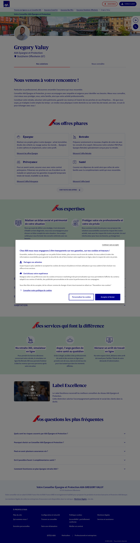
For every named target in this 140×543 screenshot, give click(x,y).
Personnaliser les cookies (81, 297)
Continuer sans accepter (110, 245)
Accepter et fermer (108, 297)
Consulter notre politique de (37, 290)
